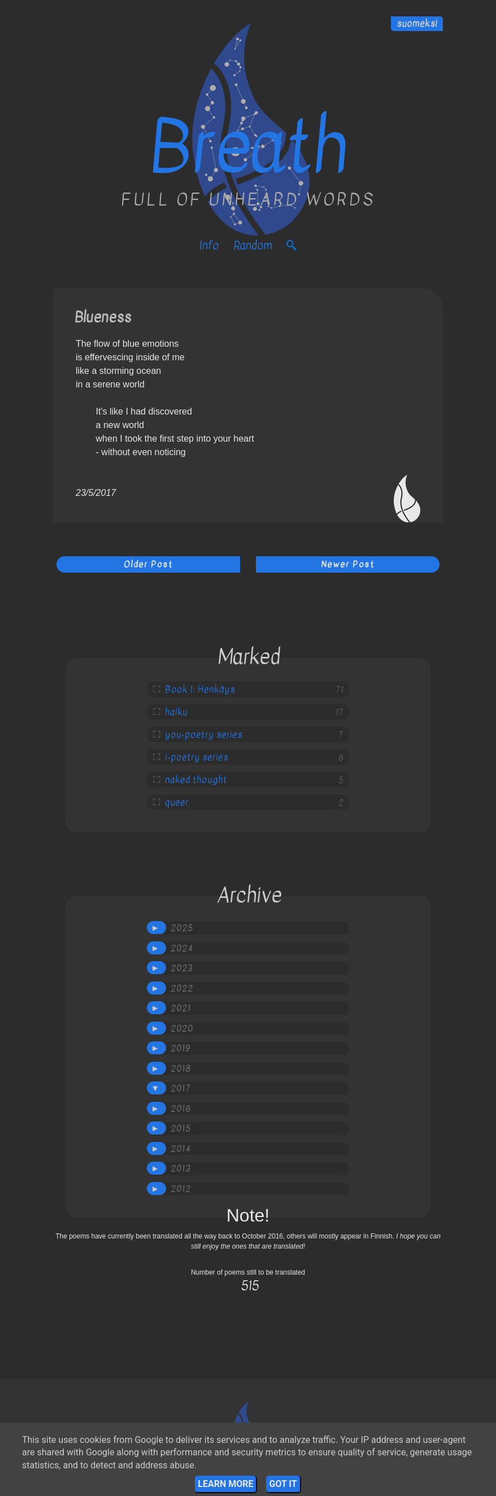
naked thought (196, 780)
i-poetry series (196, 757)
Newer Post (348, 564)
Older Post (148, 564)
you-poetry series (203, 735)
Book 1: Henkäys (200, 689)
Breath (248, 147)
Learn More (225, 1483)
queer (177, 802)
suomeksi (417, 23)
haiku (176, 712)
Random (252, 245)
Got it (283, 1483)
